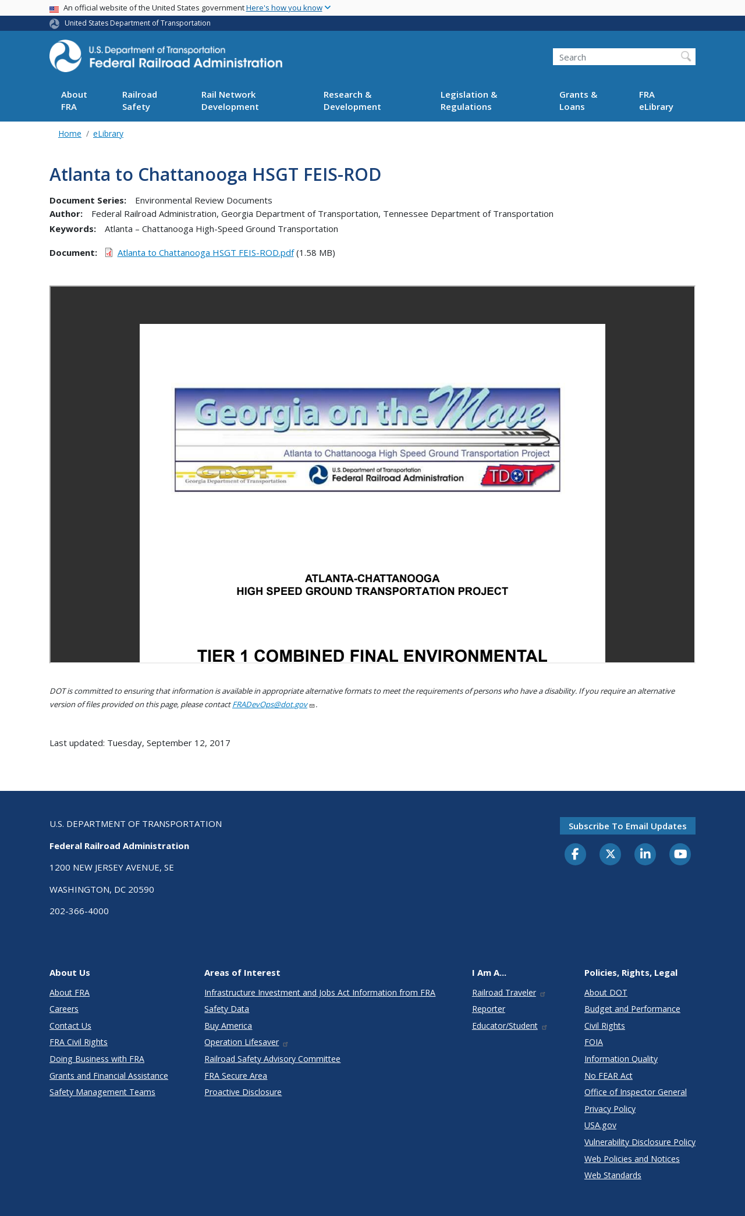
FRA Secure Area (235, 1075)
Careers (64, 1008)
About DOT (605, 992)
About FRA (74, 100)
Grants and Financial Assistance (108, 1075)
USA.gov (600, 1125)
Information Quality (621, 1058)
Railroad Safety (139, 100)
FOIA (593, 1041)
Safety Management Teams (102, 1091)
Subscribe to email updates (628, 826)
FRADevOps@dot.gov (273, 704)
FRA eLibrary (656, 100)
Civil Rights (604, 1025)
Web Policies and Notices (632, 1158)
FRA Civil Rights (78, 1041)
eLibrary (108, 133)
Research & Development (352, 100)
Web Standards (612, 1175)
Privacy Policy (610, 1108)
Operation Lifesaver (246, 1041)
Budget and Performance (632, 1008)
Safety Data (226, 1008)
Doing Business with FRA (96, 1058)
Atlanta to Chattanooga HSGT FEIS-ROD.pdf (206, 252)
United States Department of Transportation (138, 23)
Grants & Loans (578, 100)
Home (69, 133)
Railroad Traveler (509, 992)
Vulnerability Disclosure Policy (640, 1141)
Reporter (488, 1008)
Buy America (228, 1025)
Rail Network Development (230, 100)
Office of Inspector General (635, 1091)
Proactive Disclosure (243, 1091)
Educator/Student (510, 1025)
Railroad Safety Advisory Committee (272, 1058)
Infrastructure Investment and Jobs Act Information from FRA (319, 992)
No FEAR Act (608, 1075)
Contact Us (70, 1025)
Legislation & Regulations (469, 100)
